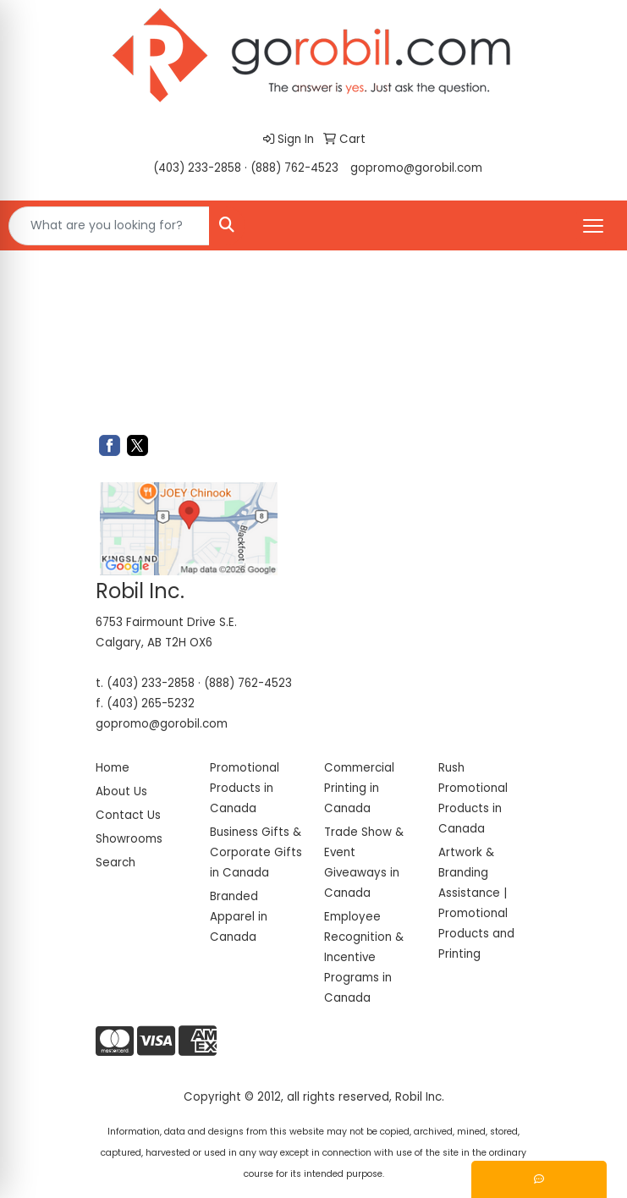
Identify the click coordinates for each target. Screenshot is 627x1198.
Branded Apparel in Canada (238, 916)
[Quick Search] (109, 225)
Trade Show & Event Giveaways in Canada (364, 862)
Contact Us (128, 815)
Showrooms (129, 839)
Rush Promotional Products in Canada (473, 798)
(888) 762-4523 (294, 168)
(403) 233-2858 (197, 168)
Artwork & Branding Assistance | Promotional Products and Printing (476, 903)
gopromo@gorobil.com (416, 168)
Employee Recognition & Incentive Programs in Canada (364, 957)
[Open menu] (593, 226)
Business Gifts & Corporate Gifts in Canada (256, 852)
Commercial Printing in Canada (359, 788)
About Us (121, 791)
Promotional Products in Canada (244, 788)
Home (112, 768)
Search (115, 863)
